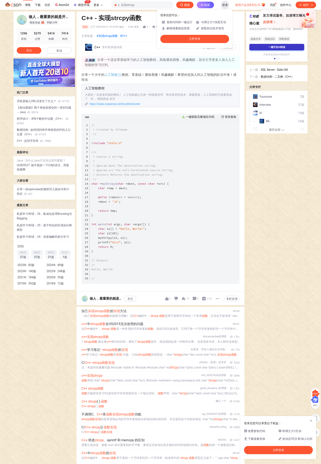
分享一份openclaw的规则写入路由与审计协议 (43, 191)
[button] (15, 72)
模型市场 (82, 3)
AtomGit (61, 4)
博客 (28, 5)
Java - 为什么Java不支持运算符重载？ (41, 160)
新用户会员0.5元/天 (250, 4)
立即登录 (194, 38)
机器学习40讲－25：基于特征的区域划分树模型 (44, 227)
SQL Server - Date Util (274, 69)
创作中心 (286, 5)
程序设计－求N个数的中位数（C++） (42, 121)
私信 (59, 50)
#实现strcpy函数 (107, 36)
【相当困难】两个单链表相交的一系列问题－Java (44, 110)
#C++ (123, 36)
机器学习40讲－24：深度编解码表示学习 (43, 236)
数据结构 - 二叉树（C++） (277, 76)
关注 (130, 298)
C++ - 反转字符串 (34, 140)
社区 (47, 5)
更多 (98, 5)
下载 (38, 5)
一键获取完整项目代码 (200, 116)
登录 (225, 5)
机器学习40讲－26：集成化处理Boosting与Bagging (44, 216)
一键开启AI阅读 (276, 47)
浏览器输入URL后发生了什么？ (43, 101)
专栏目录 (232, 298)
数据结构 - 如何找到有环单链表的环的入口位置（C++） (44, 132)
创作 (306, 5)
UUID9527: (24, 165)
